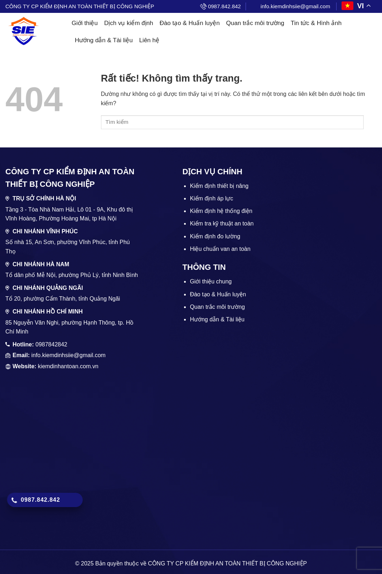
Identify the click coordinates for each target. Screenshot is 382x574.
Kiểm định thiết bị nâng (219, 186)
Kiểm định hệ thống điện (221, 211)
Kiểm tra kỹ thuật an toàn (221, 223)
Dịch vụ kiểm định (128, 23)
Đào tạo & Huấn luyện (190, 23)
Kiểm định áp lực (211, 198)
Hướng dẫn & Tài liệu (104, 40)
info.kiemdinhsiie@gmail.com (295, 6)
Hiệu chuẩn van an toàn (220, 249)
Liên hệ (149, 40)
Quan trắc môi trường (255, 23)
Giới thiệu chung (211, 281)
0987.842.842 (224, 6)
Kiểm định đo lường (215, 236)
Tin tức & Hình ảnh (316, 23)
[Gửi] (370, 122)
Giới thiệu (85, 23)
